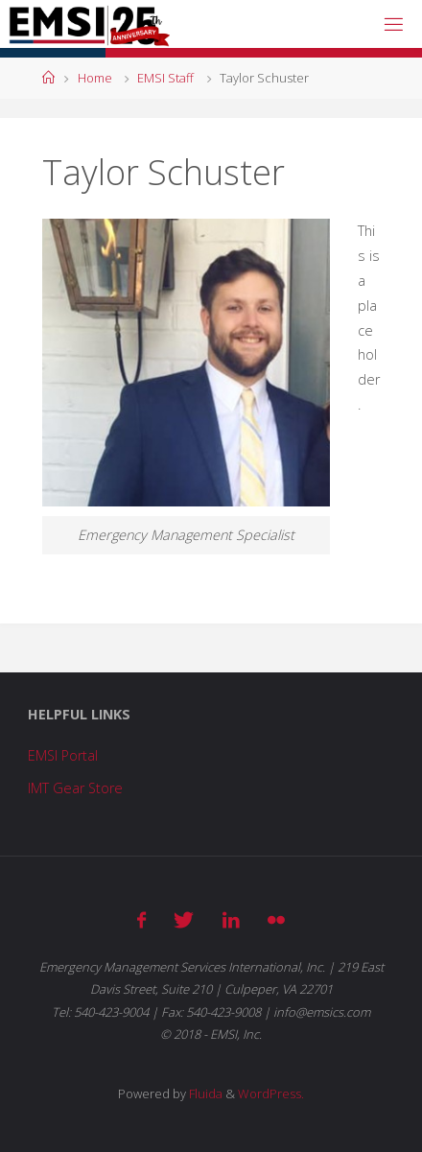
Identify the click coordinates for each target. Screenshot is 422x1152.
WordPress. (271, 1093)
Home (95, 77)
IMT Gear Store (75, 788)
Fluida (204, 1093)
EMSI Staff (165, 77)
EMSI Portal (63, 755)
